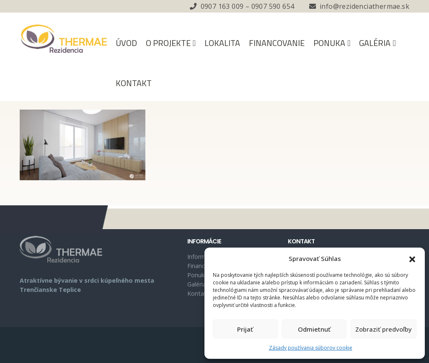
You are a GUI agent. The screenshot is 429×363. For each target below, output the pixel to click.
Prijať (245, 329)
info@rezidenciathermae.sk (364, 6)
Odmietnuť (314, 329)
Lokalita (222, 42)
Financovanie (277, 42)
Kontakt (134, 83)
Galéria (374, 42)
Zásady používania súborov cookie (310, 347)
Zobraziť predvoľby (383, 329)
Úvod (126, 42)
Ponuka (329, 42)
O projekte (168, 42)
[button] (412, 258)
